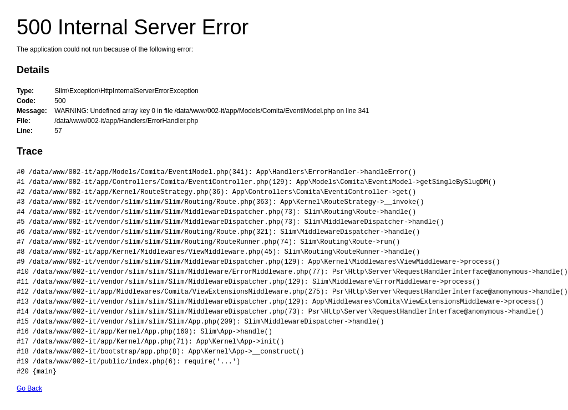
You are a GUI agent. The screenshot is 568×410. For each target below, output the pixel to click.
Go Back (29, 388)
